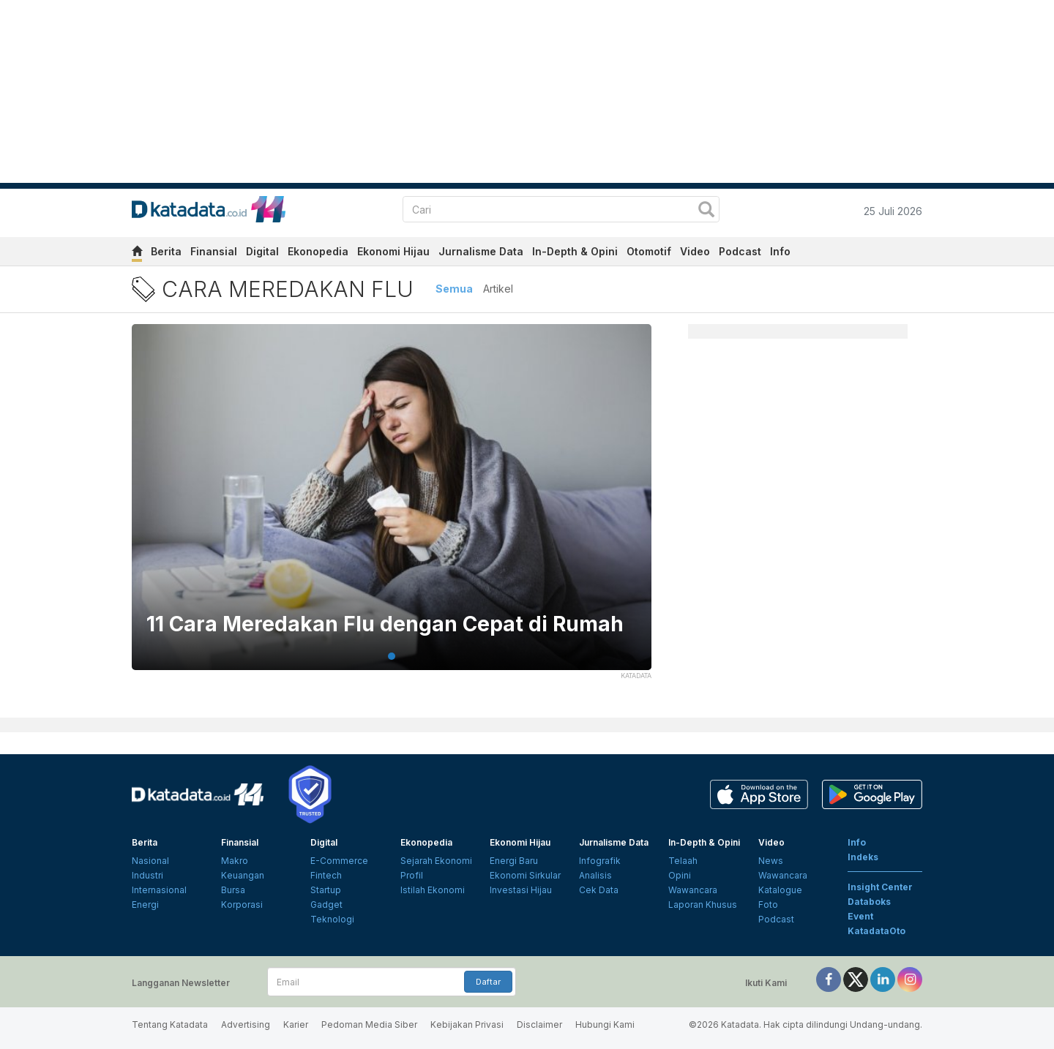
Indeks (863, 856)
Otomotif (649, 251)
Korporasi (242, 904)
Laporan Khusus (702, 904)
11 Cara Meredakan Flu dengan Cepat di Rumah (385, 624)
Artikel (498, 288)
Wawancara (692, 889)
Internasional (159, 889)
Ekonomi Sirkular (525, 875)
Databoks (869, 901)
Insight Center (880, 886)
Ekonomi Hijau (393, 251)
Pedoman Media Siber (369, 1024)
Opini (679, 875)
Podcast (740, 251)
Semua (454, 288)
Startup (325, 889)
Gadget (326, 904)
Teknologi (332, 919)
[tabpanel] (391, 506)
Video (695, 251)
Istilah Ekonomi (432, 889)
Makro (234, 860)
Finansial (213, 251)
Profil (411, 875)
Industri (147, 875)
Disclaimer (539, 1024)
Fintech (326, 875)
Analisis (595, 875)
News (770, 860)
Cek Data (598, 889)
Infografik (600, 860)
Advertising (245, 1024)
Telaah (683, 860)
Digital (262, 251)
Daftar (488, 982)
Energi (145, 904)
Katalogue (780, 889)
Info (780, 251)
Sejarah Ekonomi (436, 860)
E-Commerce (339, 860)
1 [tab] (391, 656)
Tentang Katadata (170, 1024)
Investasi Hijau (521, 889)
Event (860, 916)
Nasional (150, 860)
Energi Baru (514, 860)
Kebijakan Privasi (467, 1024)
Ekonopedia (318, 251)
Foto (768, 904)
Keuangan (242, 875)
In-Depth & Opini (575, 251)
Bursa (233, 889)
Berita (166, 251)
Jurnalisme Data (480, 251)
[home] (137, 253)
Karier (295, 1024)
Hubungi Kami (605, 1024)
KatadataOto (876, 930)
